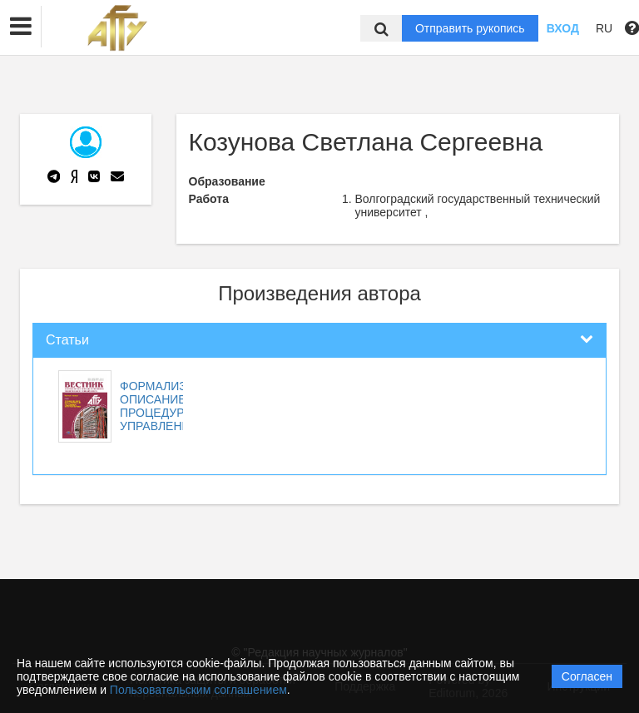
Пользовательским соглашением (198, 689)
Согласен (587, 676)
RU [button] (604, 28)
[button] (21, 26)
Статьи (67, 340)
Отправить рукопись (470, 28)
